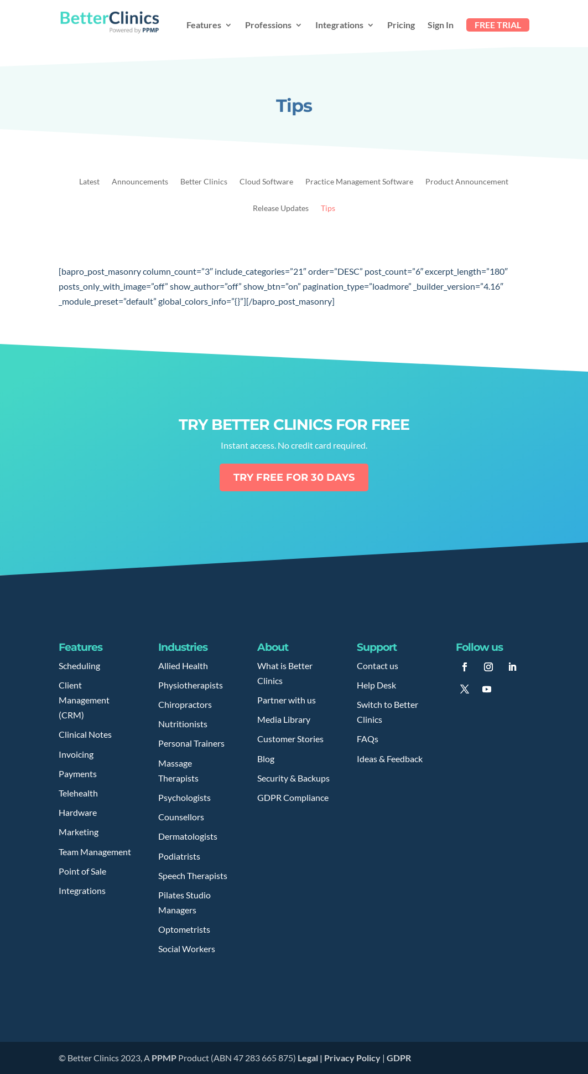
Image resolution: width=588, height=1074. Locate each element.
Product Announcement (466, 182)
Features (203, 25)
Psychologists (184, 797)
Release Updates (281, 208)
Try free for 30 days (294, 477)
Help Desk (376, 685)
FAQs (367, 738)
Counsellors (181, 816)
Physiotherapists (190, 685)
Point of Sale (82, 871)
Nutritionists (182, 723)
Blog (265, 758)
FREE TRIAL (498, 24)
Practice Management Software (359, 182)
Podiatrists (179, 856)
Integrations (339, 25)
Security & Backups (293, 778)
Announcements (140, 182)
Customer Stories (290, 738)
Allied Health (183, 665)
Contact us (377, 665)
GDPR (399, 1057)
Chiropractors (185, 704)
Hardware (78, 812)
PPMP (163, 1057)
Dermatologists (187, 836)
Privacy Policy (352, 1057)
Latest (89, 182)
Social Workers (186, 948)
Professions (268, 25)
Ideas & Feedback (390, 758)
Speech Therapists (192, 875)
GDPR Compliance (293, 797)
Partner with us (286, 700)
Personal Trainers (191, 743)
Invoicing (76, 754)
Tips (328, 208)
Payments (78, 773)
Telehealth (78, 793)
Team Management (95, 851)
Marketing (78, 831)
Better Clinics (203, 182)
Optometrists (184, 929)
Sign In (441, 25)
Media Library (283, 719)
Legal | (311, 1057)
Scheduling (79, 665)
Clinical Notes (85, 734)
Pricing (401, 25)
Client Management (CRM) (84, 700)
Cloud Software (266, 182)
